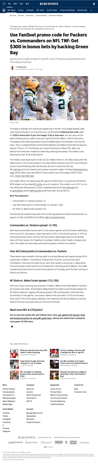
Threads (6, 428)
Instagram (7, 419)
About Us (30, 389)
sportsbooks (17, 190)
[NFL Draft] (40, 10)
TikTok (5, 416)
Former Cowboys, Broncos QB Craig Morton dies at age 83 (72, 351)
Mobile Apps (7, 404)
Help (76, 389)
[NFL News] (11, 10)
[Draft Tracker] (52, 10)
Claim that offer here (24, 176)
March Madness (9, 401)
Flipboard (6, 431)
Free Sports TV (8, 395)
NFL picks (37, 184)
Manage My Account (35, 413)
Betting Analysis (9, 398)
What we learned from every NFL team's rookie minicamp (34, 351)
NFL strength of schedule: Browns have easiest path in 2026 (32, 374)
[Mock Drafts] (82, 10)
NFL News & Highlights (56, 15)
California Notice (57, 404)
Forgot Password (33, 422)
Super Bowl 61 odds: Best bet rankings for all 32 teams (32, 362)
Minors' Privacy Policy (59, 395)
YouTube (6, 413)
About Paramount (34, 395)
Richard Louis (22, 67)
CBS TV (29, 401)
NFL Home (13, 15)
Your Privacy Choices (58, 398)
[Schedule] (30, 10)
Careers (30, 392)
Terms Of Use (55, 389)
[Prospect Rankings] (67, 10)
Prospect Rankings (41, 15)
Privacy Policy (55, 392)
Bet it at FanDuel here (55, 217)
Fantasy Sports (9, 392)
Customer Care (80, 392)
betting (17, 169)
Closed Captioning (57, 401)
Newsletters (31, 416)
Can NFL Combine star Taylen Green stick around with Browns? (74, 362)
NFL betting (68, 187)
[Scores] (21, 10)
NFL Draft (21, 15)
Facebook (6, 422)
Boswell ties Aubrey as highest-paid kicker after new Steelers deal (73, 374)
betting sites (35, 190)
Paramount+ (32, 398)
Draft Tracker (29, 15)
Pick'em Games (9, 389)
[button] (91, 10)
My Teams (30, 419)
